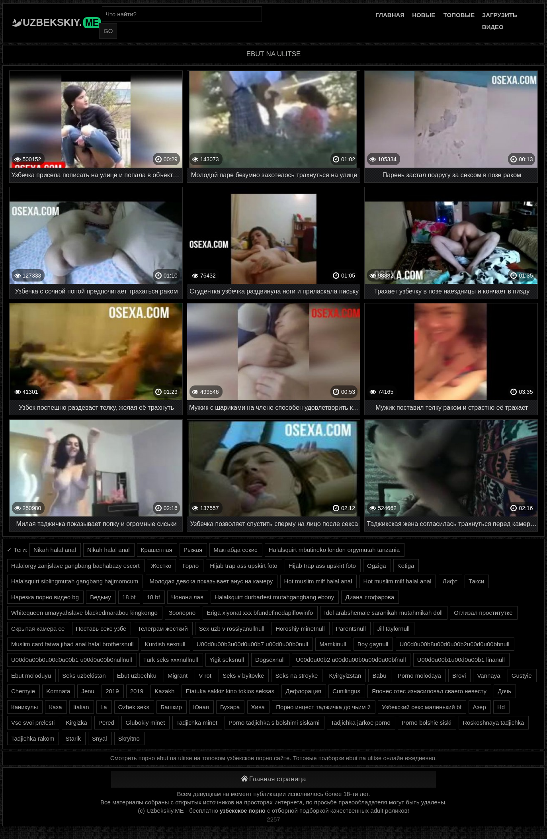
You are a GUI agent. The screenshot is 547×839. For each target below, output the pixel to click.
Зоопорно (182, 612)
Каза (55, 707)
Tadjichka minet (196, 722)
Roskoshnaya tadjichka (493, 722)
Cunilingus (346, 691)
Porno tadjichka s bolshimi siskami (274, 722)
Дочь (504, 691)
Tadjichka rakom (32, 738)
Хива (258, 707)
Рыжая (193, 549)
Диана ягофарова (369, 597)
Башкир (171, 707)
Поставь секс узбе (101, 628)
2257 (273, 819)
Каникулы (24, 707)
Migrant (178, 675)
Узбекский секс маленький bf (421, 707)
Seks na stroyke (296, 675)
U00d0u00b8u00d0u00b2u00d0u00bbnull (455, 644)
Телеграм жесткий (163, 628)
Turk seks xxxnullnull (170, 659)
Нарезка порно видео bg (45, 597)
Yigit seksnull (226, 659)
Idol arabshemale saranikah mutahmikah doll (383, 612)
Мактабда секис (235, 549)
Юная (201, 707)
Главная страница (273, 779)
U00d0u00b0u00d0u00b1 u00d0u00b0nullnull (71, 659)
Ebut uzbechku (136, 675)
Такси (476, 581)
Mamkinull (332, 644)
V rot (205, 675)
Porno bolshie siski (426, 722)
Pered (106, 722)
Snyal (99, 738)
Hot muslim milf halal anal (318, 581)
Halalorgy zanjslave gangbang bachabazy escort (75, 565)
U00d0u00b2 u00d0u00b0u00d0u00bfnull (351, 659)
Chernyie (23, 691)
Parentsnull (351, 628)
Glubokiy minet (145, 722)
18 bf (128, 597)
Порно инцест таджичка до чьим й (323, 707)
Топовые (459, 15)
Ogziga (376, 565)
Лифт (450, 581)
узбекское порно (243, 811)
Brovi (459, 675)
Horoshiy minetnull (299, 628)
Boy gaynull (373, 644)
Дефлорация (303, 691)
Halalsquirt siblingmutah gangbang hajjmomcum (74, 581)
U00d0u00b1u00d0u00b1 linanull (461, 659)
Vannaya (488, 675)
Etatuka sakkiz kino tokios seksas (230, 691)
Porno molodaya (419, 675)
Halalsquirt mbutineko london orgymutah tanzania (334, 549)
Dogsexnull (270, 659)
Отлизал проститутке (483, 612)
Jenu (87, 691)
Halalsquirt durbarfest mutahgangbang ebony (274, 597)
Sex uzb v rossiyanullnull (231, 628)
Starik (73, 738)
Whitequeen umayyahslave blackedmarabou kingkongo (84, 612)
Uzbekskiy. (62, 22)
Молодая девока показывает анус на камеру (211, 581)
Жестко (161, 565)
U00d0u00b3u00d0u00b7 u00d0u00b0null (252, 644)
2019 (112, 691)
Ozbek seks (133, 707)
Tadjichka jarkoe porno (361, 722)
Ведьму (100, 597)
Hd (501, 707)
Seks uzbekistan (83, 675)
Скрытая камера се (37, 628)
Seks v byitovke (243, 675)
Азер (479, 707)
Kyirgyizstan (345, 675)
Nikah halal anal (54, 549)
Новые (423, 15)
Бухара (230, 707)
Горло (191, 565)
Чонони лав (187, 597)
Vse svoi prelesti (33, 722)
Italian (81, 707)
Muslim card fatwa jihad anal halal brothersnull (72, 644)
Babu (379, 675)
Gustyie (522, 675)
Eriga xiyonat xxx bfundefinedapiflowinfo (260, 612)
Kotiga (405, 565)
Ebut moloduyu (31, 675)
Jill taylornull (393, 628)
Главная (389, 15)
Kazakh (164, 691)
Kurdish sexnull (165, 644)
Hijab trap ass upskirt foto (243, 565)
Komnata (58, 691)
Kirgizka (76, 722)
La (103, 707)
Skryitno (129, 738)
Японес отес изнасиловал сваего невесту (428, 691)
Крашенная (156, 549)
